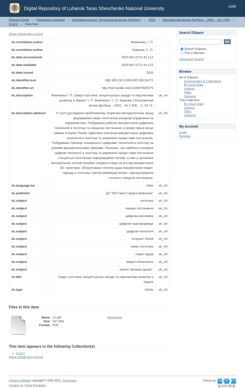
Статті (13, 24)
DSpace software (20, 380)
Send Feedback (36, 385)
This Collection (192, 53)
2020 (152, 20)
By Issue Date (193, 85)
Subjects (190, 96)
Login (232, 6)
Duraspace (69, 380)
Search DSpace (193, 49)
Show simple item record (26, 34)
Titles (187, 92)
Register (185, 136)
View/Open (114, 317)
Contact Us (16, 385)
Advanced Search (191, 59)
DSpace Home (19, 20)
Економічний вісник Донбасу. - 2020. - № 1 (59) (196, 20)
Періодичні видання (50, 20)
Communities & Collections (202, 81)
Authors (189, 88)
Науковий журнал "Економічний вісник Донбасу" (106, 20)
